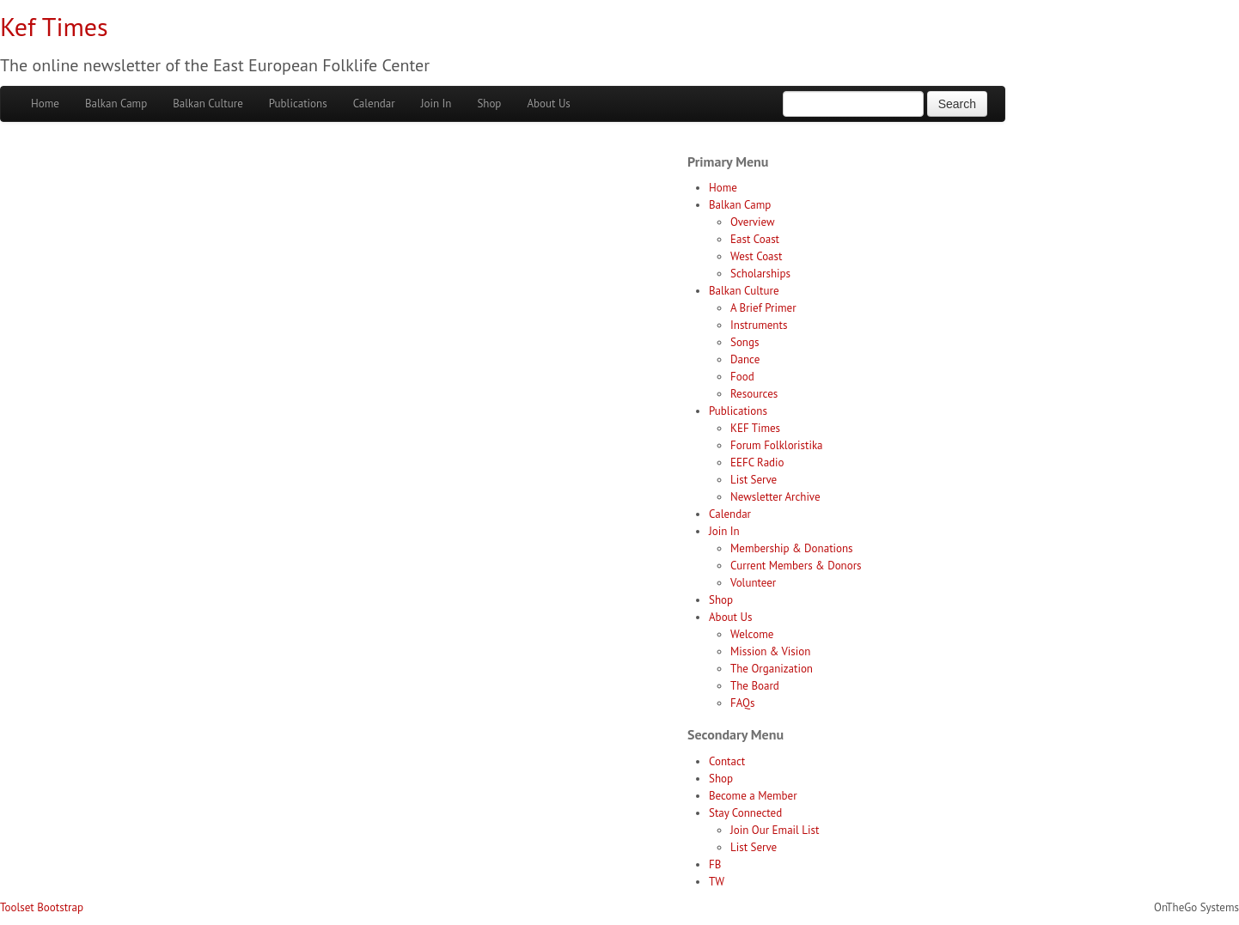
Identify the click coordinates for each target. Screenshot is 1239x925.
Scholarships (760, 273)
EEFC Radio (757, 462)
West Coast (756, 256)
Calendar (374, 103)
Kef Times (54, 26)
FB (715, 864)
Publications (298, 103)
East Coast (754, 239)
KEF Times (755, 428)
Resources (754, 393)
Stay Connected (745, 813)
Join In (436, 103)
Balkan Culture (208, 103)
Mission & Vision (770, 651)
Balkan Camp (116, 103)
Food (742, 376)
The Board (754, 686)
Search (957, 104)
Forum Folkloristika (776, 445)
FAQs (742, 703)
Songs (744, 342)
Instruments (758, 325)
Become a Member (753, 795)
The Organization (771, 668)
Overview (752, 222)
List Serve (753, 479)
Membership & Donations (791, 548)
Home (45, 103)
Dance (745, 359)
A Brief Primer (763, 308)
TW (716, 881)
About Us (548, 103)
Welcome (751, 634)
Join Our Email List (774, 830)
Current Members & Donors (796, 565)
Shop (489, 103)
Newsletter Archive (775, 497)
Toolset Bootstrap (41, 907)
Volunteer (753, 582)
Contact (727, 761)
